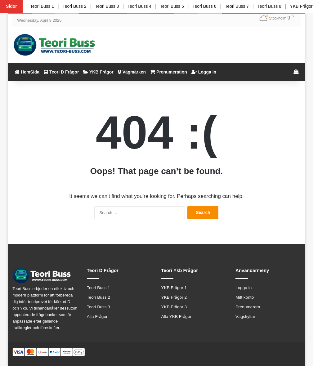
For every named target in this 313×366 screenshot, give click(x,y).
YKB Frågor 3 (174, 307)
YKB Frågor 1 (174, 287)
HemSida (27, 71)
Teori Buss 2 (74, 6)
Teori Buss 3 (107, 6)
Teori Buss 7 (237, 6)
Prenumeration (168, 71)
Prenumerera (247, 307)
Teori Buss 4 (139, 6)
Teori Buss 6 (204, 6)
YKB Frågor (98, 71)
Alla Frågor (97, 316)
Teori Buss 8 (269, 6)
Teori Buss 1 (42, 6)
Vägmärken (132, 71)
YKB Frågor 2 (174, 297)
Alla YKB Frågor (176, 316)
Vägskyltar (245, 316)
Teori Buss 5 (172, 6)
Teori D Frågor (61, 71)
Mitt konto (244, 297)
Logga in (203, 71)
